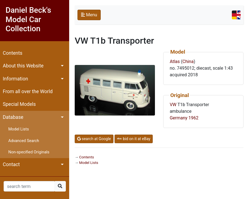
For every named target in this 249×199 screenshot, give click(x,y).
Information (15, 79)
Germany (178, 118)
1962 (193, 118)
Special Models (19, 104)
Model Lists (18, 129)
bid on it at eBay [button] (134, 139)
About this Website (23, 66)
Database (13, 117)
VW (173, 104)
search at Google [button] (94, 139)
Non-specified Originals (28, 152)
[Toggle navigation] (236, 15)
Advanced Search (23, 140)
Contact (11, 164)
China (188, 61)
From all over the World (28, 91)
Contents (12, 53)
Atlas (175, 61)
